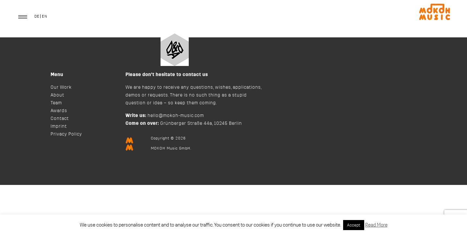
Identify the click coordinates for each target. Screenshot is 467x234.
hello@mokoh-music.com (176, 115)
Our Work (61, 87)
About (57, 95)
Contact (60, 118)
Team (56, 103)
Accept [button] (353, 225)
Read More (376, 225)
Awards (59, 111)
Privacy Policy (66, 134)
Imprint (59, 126)
